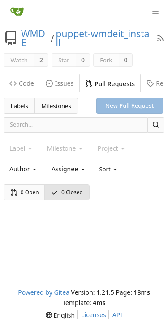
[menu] (109, 168)
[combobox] (23, 169)
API (117, 314)
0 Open (24, 192)
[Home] (17, 11)
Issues (59, 83)
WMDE (33, 38)
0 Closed (67, 192)
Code (21, 83)
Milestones (56, 106)
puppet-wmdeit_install (103, 38)
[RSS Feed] (160, 38)
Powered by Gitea (43, 292)
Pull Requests (110, 83)
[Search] (155, 125)
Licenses (93, 314)
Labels (19, 106)
